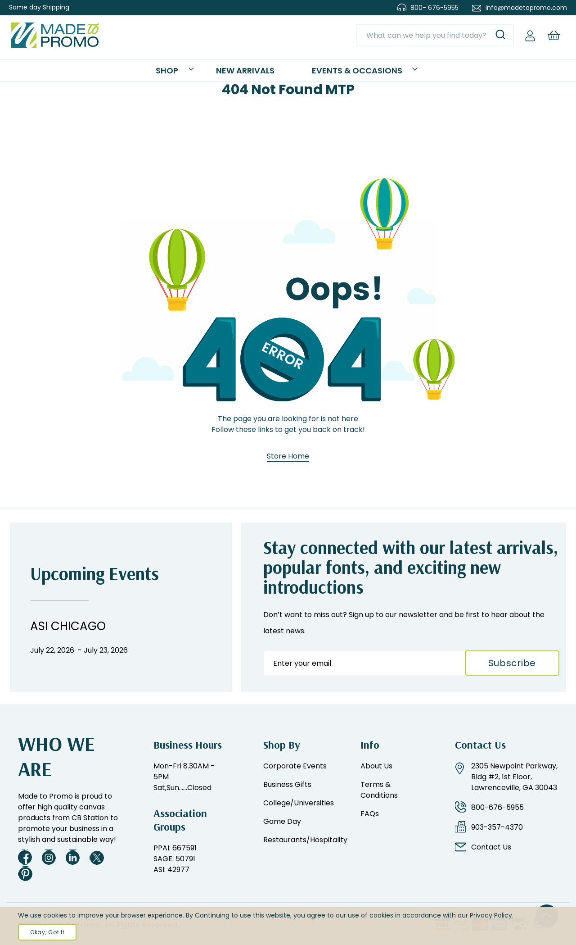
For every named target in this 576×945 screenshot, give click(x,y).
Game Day (282, 821)
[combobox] (435, 35)
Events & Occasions (335, 75)
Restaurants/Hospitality (305, 840)
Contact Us (491, 847)
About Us (376, 766)
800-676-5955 (497, 807)
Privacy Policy (491, 915)
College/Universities (298, 803)
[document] (288, 926)
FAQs (369, 814)
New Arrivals (252, 75)
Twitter (97, 857)
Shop (199, 75)
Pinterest (25, 873)
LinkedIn (73, 857)
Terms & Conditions (379, 789)
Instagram (49, 857)
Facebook (25, 857)
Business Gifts (287, 784)
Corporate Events (295, 766)
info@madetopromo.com (526, 7)
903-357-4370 (497, 827)
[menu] (288, 76)
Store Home (288, 468)
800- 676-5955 (434, 7)
